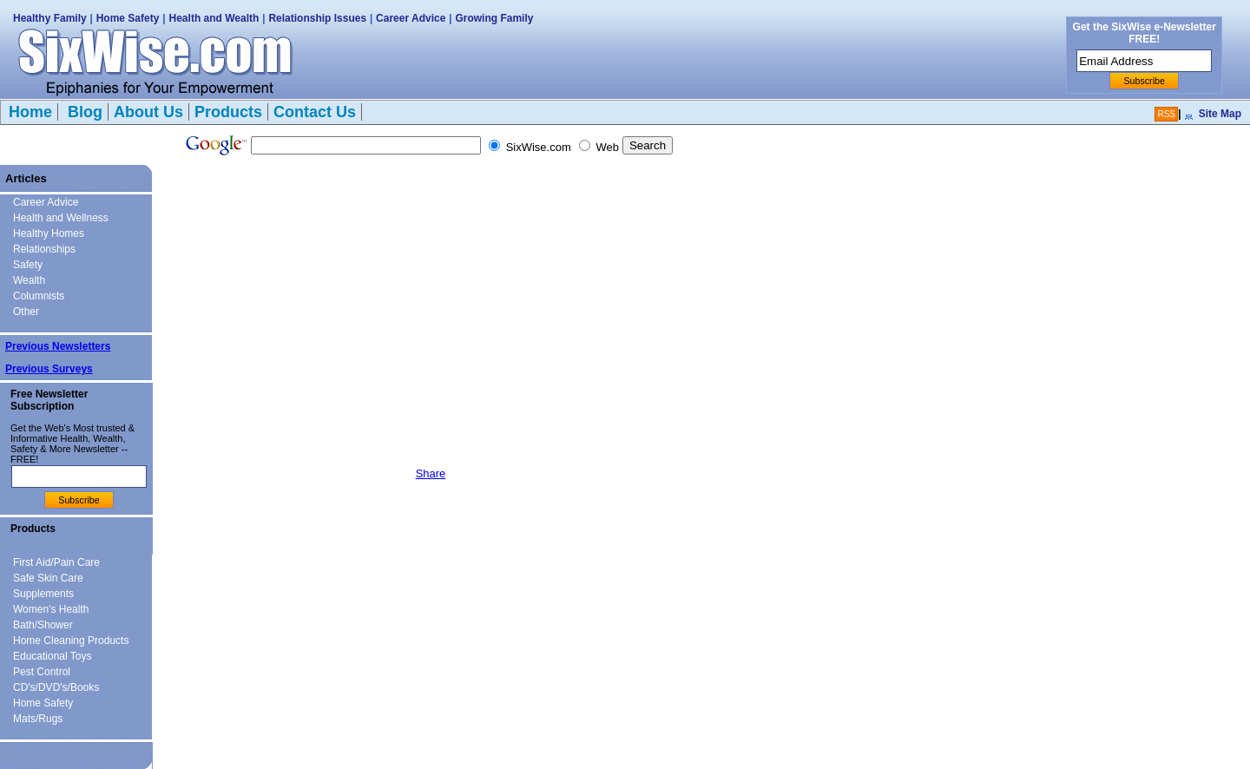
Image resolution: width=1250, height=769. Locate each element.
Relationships (44, 249)
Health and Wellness (61, 218)
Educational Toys (52, 656)
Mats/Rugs (37, 719)
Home (30, 112)
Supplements (43, 594)
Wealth (29, 280)
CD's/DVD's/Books (56, 687)
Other (26, 312)
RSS (1166, 114)
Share (431, 473)
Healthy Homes (48, 233)
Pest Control (41, 672)
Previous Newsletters (57, 346)
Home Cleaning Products (70, 640)
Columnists (38, 296)
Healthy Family (50, 18)
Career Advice (410, 18)
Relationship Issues (317, 18)
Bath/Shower (43, 625)
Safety (28, 265)
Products (228, 112)
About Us (148, 112)
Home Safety (128, 18)
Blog (82, 112)
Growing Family (494, 18)
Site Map (1220, 114)
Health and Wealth (214, 18)
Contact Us (314, 112)
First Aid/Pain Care (56, 562)
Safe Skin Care (48, 578)
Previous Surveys (49, 369)
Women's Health (51, 609)
